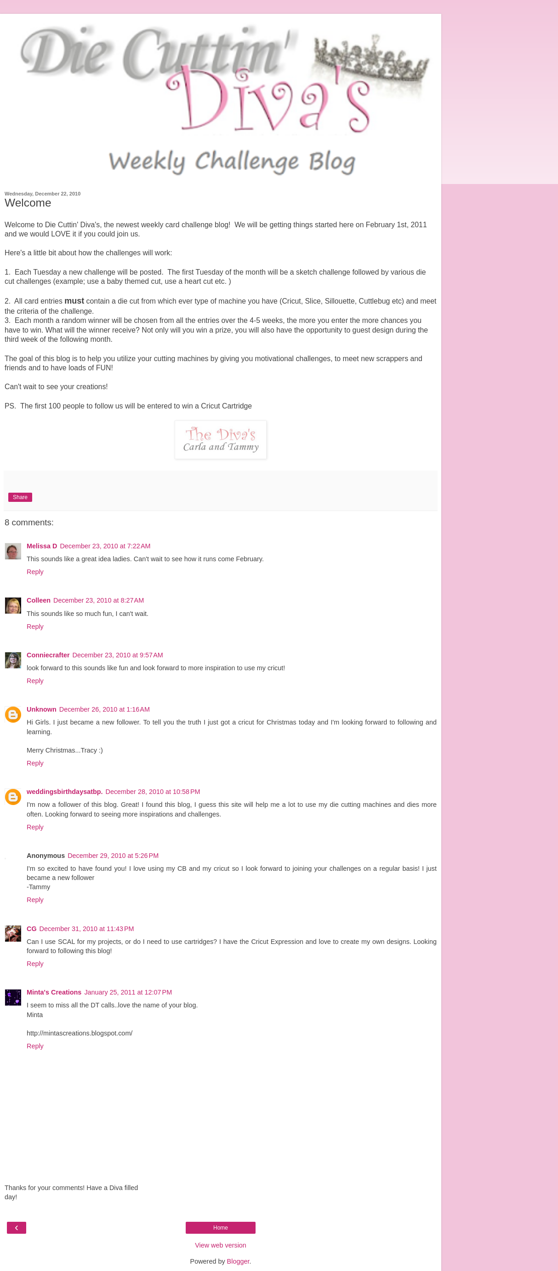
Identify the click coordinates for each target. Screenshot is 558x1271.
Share (20, 497)
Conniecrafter (48, 655)
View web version (220, 1245)
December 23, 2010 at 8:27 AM (98, 600)
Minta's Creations (54, 992)
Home (220, 1228)
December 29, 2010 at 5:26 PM (113, 855)
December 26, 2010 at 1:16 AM (104, 709)
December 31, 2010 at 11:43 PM (87, 928)
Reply (35, 571)
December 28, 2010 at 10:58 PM (153, 791)
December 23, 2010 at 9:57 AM (118, 655)
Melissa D (42, 546)
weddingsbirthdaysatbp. (65, 791)
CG (32, 928)
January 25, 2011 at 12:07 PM (128, 992)
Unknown (42, 709)
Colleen (39, 600)
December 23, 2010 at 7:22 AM (105, 546)
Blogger (238, 1261)
